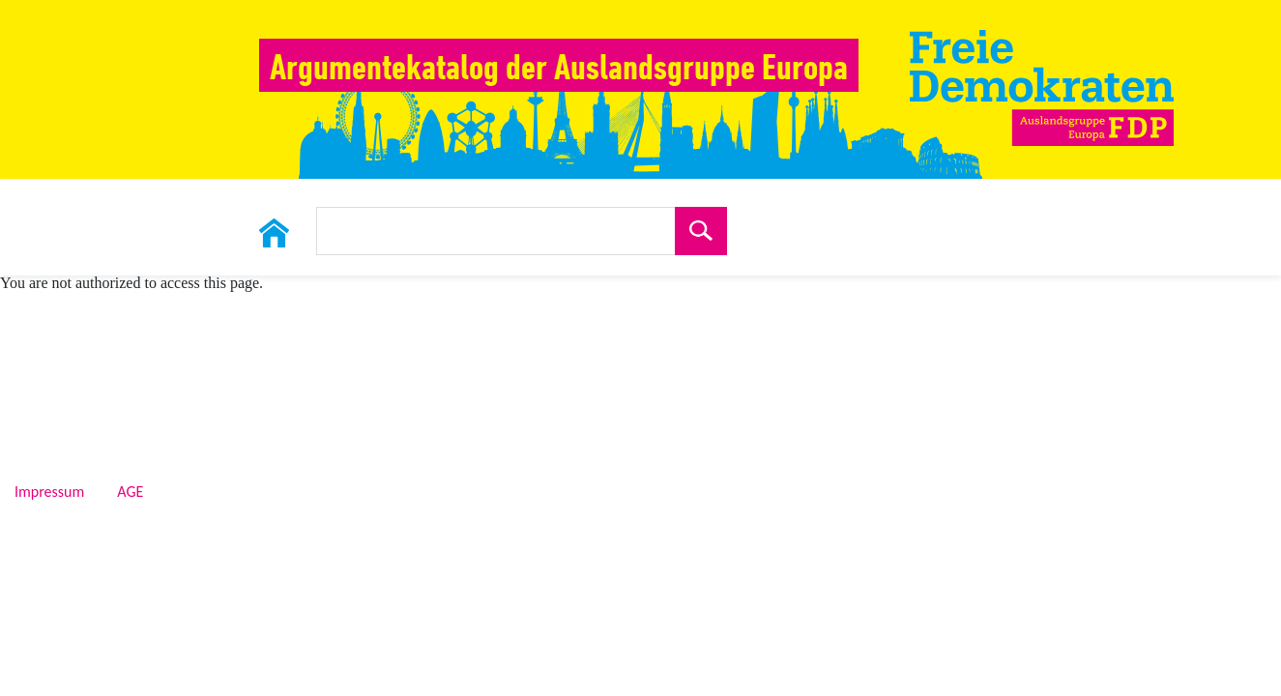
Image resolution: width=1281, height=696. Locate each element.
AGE (130, 492)
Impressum (49, 492)
